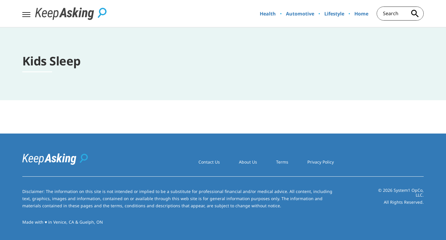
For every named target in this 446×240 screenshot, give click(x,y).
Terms (282, 162)
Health (268, 13)
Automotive (300, 13)
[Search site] (414, 13)
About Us (248, 162)
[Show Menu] (26, 13)
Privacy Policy (320, 162)
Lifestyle (334, 13)
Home (361, 13)
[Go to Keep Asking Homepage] (71, 13)
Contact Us (209, 162)
